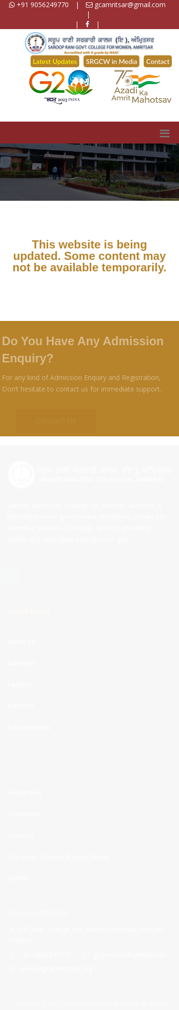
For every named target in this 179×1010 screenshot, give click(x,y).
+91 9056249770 (39, 4)
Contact (157, 61)
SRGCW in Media (111, 61)
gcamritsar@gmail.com (126, 4)
